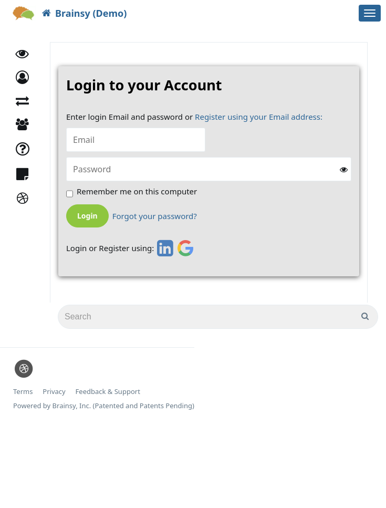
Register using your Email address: (258, 116)
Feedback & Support (108, 391)
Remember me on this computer (137, 191)
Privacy (54, 391)
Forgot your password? (154, 216)
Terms (23, 391)
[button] (22, 77)
